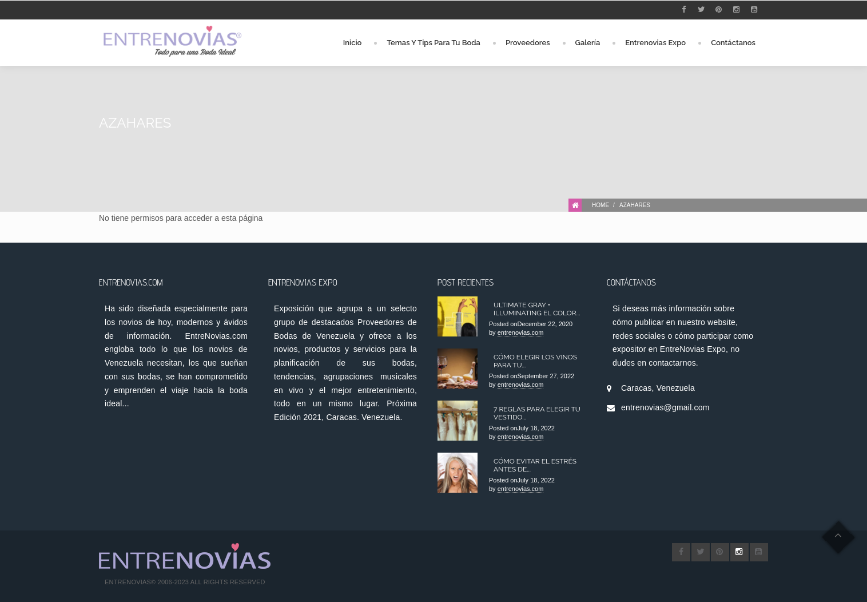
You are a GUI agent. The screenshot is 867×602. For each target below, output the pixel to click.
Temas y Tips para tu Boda (433, 42)
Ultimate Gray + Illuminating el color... (537, 309)
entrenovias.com (521, 332)
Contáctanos (733, 42)
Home (600, 205)
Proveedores (528, 42)
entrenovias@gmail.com (665, 407)
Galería (587, 42)
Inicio (352, 42)
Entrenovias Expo (655, 42)
